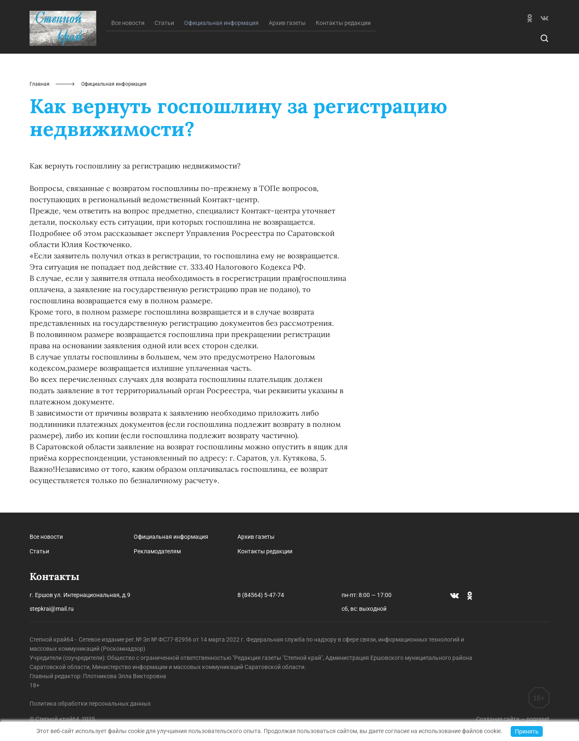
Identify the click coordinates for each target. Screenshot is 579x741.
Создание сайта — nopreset (512, 719)
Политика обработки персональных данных (90, 703)
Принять (527, 731)
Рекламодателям (157, 551)
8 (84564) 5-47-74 (260, 595)
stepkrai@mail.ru (52, 608)
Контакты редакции (343, 23)
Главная (40, 84)
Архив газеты (287, 23)
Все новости (128, 23)
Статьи (164, 23)
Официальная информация (171, 536)
